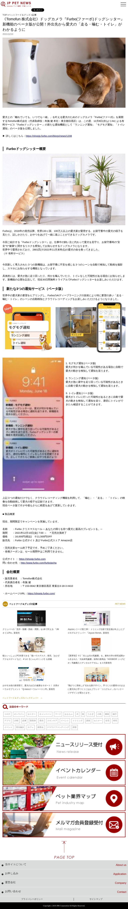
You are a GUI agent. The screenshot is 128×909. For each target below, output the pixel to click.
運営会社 (65, 883)
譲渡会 (40, 727)
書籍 (107, 714)
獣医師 (33, 720)
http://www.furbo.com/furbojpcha (38, 562)
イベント (65, 720)
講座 (88, 720)
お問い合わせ (65, 892)
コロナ (7, 714)
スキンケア (52, 720)
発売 (42, 720)
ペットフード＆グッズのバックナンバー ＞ (22, 698)
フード (58, 714)
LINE (16, 720)
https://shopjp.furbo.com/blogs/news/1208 (49, 135)
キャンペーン (45, 714)
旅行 (115, 714)
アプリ (7, 720)
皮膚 (24, 720)
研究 (115, 720)
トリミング (77, 720)
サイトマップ (96, 899)
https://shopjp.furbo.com (32, 559)
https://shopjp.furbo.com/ (41, 593)
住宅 (108, 720)
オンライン (19, 714)
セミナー (32, 714)
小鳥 (99, 714)
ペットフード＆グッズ (19, 15)
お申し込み (65, 874)
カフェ (31, 727)
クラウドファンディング (58, 727)
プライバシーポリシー (32, 899)
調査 (75, 727)
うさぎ (91, 714)
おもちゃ (69, 714)
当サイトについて (65, 865)
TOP (4, 15)
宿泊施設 (20, 727)
